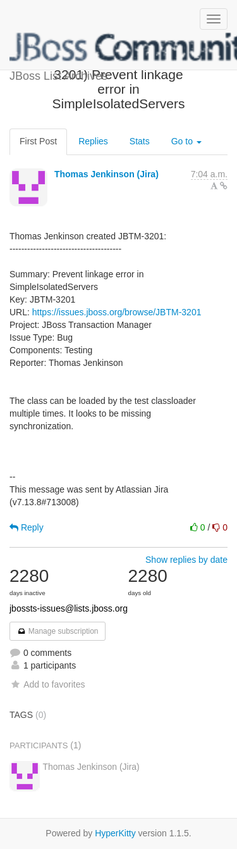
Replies (93, 141)
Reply (26, 527)
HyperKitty (115, 833)
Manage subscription (57, 631)
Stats (140, 141)
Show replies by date (186, 560)
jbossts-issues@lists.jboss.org (68, 608)
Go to (186, 141)
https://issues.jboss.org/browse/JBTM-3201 (117, 312)
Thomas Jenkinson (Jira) (106, 174)
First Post (38, 141)
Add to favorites (47, 684)
